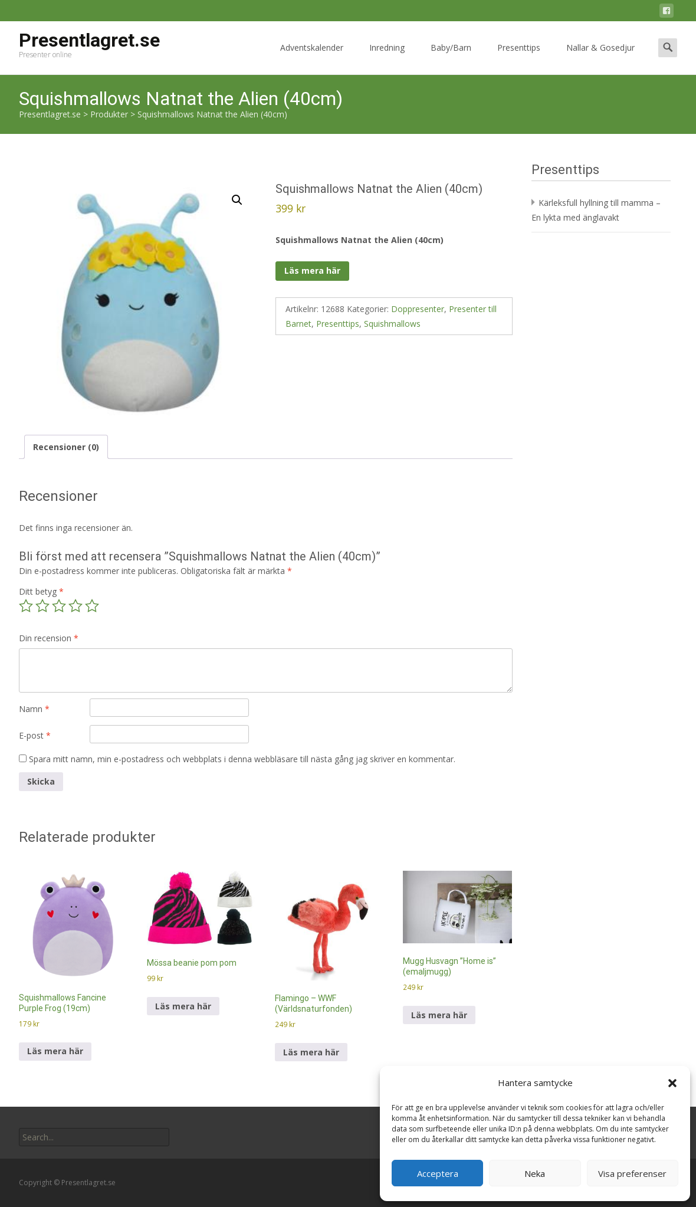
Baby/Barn (451, 58)
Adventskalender (311, 58)
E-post (35, 735)
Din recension (48, 638)
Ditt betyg (41, 591)
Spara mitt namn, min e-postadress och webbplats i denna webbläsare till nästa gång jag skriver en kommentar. (242, 759)
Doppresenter (417, 308)
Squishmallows (392, 323)
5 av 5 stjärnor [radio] (92, 606)
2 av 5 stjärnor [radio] (42, 606)
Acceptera (437, 1173)
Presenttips (518, 58)
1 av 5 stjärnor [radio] (26, 606)
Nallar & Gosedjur (600, 58)
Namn (34, 708)
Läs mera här (312, 270)
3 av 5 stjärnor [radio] (59, 606)
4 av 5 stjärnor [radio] (75, 606)
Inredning (387, 58)
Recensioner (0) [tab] (66, 446)
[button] (672, 1083)
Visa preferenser (632, 1173)
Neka (534, 1173)
